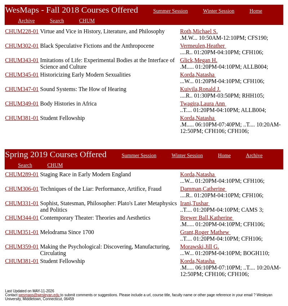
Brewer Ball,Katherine (207, 218)
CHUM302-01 (22, 46)
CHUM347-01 (22, 89)
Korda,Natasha (198, 75)
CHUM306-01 (22, 189)
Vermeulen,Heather (203, 46)
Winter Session (218, 11)
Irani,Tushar (195, 203)
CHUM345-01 (22, 75)
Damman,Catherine (203, 189)
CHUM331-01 (22, 203)
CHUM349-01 (22, 103)
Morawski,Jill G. (199, 246)
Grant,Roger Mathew (205, 232)
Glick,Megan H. (199, 60)
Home (255, 11)
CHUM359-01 (22, 246)
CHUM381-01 (22, 118)
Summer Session (170, 11)
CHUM (87, 20)
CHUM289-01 (22, 174)
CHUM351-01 (22, 232)
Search (57, 20)
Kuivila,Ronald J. (200, 89)
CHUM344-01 (22, 218)
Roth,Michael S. (199, 31)
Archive (26, 20)
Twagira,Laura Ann (203, 103)
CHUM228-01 (22, 31)
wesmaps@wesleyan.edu (39, 295)
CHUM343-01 (22, 60)
